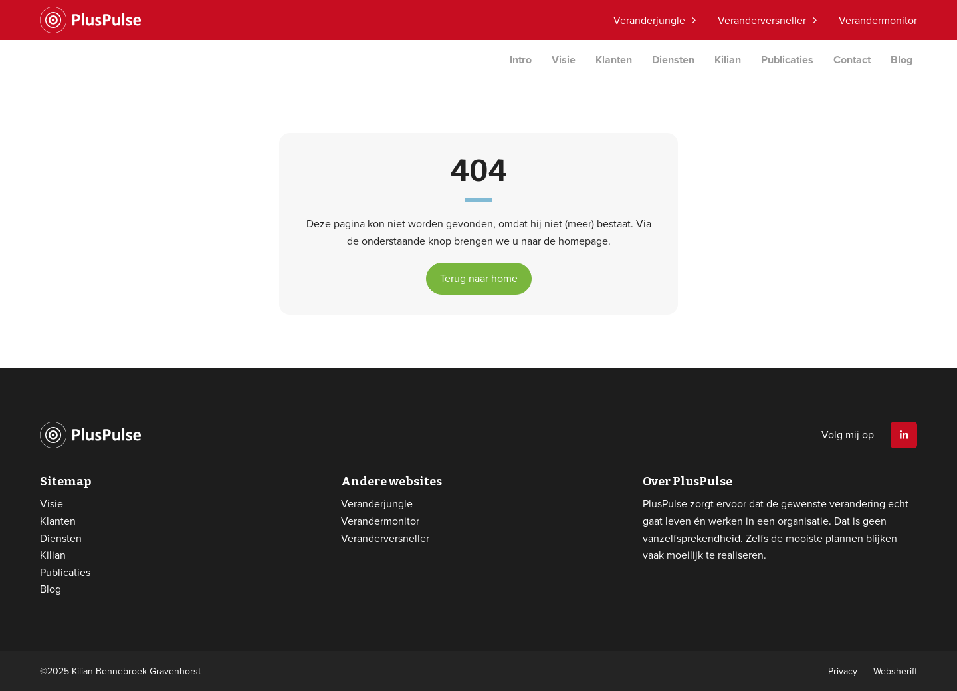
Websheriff (895, 671)
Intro (521, 59)
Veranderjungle (649, 20)
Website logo (90, 20)
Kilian (727, 59)
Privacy (842, 671)
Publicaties (787, 59)
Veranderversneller (762, 20)
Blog (901, 59)
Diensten (673, 59)
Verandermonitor (878, 20)
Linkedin (904, 435)
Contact (852, 59)
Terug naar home (479, 278)
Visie (564, 59)
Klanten (613, 59)
